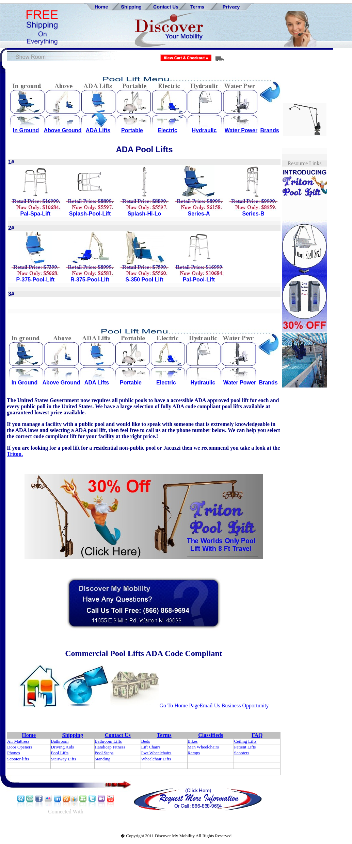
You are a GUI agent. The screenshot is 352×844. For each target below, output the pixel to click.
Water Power (241, 130)
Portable (132, 130)
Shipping (72, 735)
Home (29, 735)
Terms (164, 735)
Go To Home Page (179, 705)
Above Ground (62, 130)
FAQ (257, 735)
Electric (167, 130)
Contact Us (118, 735)
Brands (269, 130)
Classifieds (210, 735)
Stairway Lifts (63, 758)
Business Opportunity (244, 705)
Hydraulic (204, 130)
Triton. (15, 454)
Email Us (210, 705)
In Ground (26, 130)
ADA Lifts (98, 130)
